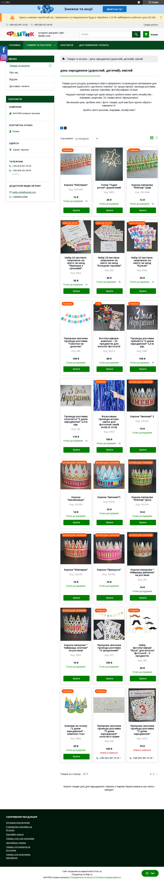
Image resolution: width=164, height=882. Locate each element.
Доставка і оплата (19, 86)
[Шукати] (136, 34)
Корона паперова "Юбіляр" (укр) (142, 186)
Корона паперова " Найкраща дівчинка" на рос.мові (142, 572)
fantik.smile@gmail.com (24, 192)
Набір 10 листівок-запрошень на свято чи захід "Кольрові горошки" (109, 261)
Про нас (13, 72)
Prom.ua (98, 871)
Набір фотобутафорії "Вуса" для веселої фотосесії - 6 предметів (142, 650)
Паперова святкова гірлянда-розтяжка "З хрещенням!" (109, 648)
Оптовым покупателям (18, 822)
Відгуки (13, 79)
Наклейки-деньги (15, 834)
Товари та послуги (38, 45)
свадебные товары (16, 842)
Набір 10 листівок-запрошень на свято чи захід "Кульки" (142, 261)
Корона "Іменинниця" (75, 498)
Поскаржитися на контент (82, 877)
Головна (14, 45)
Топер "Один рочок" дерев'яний (109, 186)
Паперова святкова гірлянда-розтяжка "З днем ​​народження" (142, 730)
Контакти (67, 45)
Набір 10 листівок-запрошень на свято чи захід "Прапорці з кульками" (76, 263)
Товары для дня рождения (20, 838)
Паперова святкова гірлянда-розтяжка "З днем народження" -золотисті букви (109, 731)
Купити (76, 210)
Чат (150, 873)
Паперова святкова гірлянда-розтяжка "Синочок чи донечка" (76, 342)
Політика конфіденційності (108, 877)
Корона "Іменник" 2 (142, 416)
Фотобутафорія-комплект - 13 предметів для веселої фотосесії (109, 342)
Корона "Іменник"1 (109, 497)
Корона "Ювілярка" (76, 185)
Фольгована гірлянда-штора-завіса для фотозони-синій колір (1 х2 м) (109, 422)
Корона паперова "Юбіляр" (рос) (142, 498)
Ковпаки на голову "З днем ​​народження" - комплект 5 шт (76, 730)
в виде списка (156, 138)
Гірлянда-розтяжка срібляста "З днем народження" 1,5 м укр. (142, 342)
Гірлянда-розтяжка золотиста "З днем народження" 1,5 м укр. (76, 420)
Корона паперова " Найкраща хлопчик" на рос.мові (76, 648)
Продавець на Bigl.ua (82, 874)
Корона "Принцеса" (109, 569)
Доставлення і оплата (94, 45)
